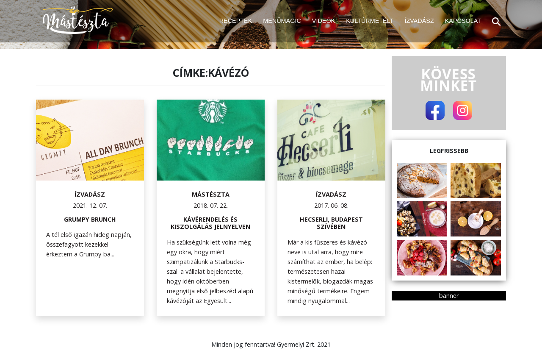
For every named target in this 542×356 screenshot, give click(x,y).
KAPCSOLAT (463, 20)
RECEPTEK (235, 20)
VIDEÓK (323, 20)
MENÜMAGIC (282, 20)
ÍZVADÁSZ (419, 20)
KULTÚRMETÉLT (369, 20)
